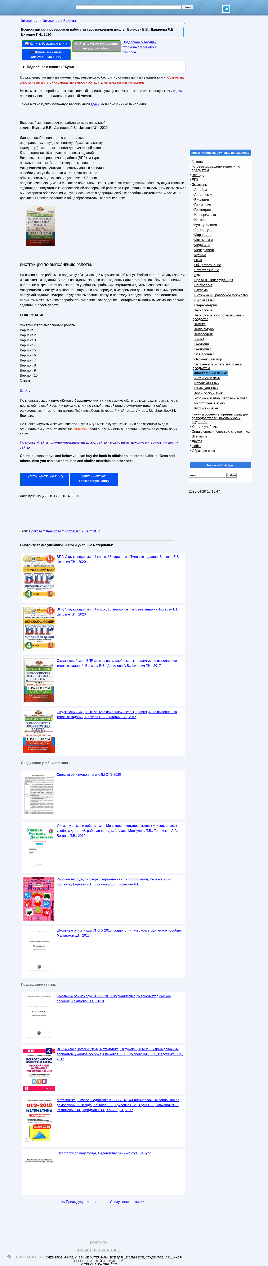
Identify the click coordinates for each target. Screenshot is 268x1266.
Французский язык (208, 393)
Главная (198, 161)
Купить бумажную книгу (45, 476)
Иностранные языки (209, 403)
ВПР (96, 531)
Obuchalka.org (30, 1257)
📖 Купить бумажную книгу (46, 43)
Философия (203, 334)
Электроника (204, 354)
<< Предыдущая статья (79, 1202)
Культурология (205, 225)
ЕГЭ (195, 180)
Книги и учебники (205, 426)
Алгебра (200, 189)
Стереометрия (205, 305)
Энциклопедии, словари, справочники (221, 431)
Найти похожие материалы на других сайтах (96, 46)
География (202, 204)
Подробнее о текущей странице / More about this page (139, 47)
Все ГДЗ (198, 175)
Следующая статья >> (127, 1202)
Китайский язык (206, 408)
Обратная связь (204, 451)
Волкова (35, 531)
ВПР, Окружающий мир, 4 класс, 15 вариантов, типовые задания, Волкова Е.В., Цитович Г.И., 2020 (118, 612)
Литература (203, 230)
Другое (197, 441)
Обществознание (207, 265)
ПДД (197, 275)
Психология (203, 285)
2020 (85, 531)
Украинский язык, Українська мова (220, 398)
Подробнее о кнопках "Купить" (52, 67)
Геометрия (202, 210)
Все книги (199, 436)
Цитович (71, 531)
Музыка (200, 255)
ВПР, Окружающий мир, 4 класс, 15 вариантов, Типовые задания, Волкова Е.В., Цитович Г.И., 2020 (119, 559)
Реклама (201, 290)
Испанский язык (206, 383)
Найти (196, 446)
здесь (177, 91)
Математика (203, 240)
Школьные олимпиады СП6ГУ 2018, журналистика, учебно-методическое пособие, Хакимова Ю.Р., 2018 (114, 998)
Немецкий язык (206, 388)
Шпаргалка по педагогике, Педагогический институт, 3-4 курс (104, 1153)
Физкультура (204, 329)
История (200, 220)
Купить (25, 390)
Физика (200, 324)
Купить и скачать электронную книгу (94, 478)
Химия (199, 339)
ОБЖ (198, 260)
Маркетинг (202, 235)
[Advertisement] (145, 145)
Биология (201, 199)
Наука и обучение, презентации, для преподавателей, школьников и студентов (220, 418)
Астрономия (203, 194)
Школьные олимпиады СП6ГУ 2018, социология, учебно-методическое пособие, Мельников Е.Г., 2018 (119, 933)
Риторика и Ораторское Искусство (221, 295)
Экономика (202, 349)
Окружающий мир (208, 359)
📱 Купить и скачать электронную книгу (46, 54)
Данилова (53, 531)
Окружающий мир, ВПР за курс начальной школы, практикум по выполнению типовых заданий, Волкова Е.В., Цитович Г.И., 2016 (117, 714)
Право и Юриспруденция (213, 280)
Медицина (202, 245)
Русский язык (204, 300)
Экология (201, 344)
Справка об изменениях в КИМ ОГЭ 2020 (89, 774)
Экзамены (199, 184)
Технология (203, 310)
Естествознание (206, 270)
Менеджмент (204, 250)
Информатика (205, 215)
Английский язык (207, 378)
